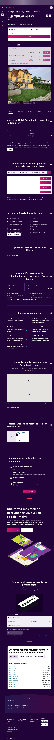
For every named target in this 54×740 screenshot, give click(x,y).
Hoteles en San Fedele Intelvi (13, 12)
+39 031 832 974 (12, 22)
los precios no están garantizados (40, 698)
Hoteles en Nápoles (13, 676)
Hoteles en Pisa (12, 686)
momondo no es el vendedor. (30, 703)
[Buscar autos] (2, 17)
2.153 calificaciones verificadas (24, 24)
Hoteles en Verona (13, 678)
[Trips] (2, 21)
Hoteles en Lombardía (37, 11)
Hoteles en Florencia (13, 672)
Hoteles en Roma (13, 666)
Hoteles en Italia (28, 11)
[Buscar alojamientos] (2, 14)
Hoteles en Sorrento (13, 674)
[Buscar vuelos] (2, 11)
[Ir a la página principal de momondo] (9, 7)
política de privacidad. (42, 635)
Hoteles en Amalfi (13, 682)
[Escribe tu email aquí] (31, 626)
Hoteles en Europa (19, 11)
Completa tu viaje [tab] (14, 659)
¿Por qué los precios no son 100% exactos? (30, 708)
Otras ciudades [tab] (13, 656)
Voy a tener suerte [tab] (39, 656)
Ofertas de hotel (11, 11)
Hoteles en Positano (13, 680)
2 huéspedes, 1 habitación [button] (15, 33)
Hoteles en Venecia (13, 670)
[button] (2, 7)
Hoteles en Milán (12, 668)
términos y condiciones (29, 635)
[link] (29, 491)
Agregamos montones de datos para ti (30, 705)
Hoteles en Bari (12, 684)
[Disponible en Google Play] (44, 721)
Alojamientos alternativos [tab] (26, 656)
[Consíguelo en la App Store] (44, 724)
